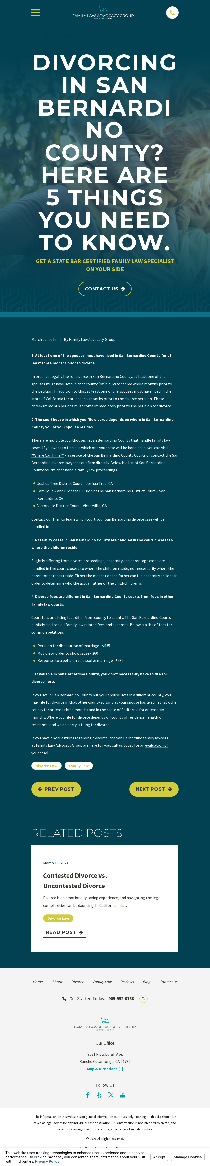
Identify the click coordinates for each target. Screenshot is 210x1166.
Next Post (154, 789)
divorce (88, 362)
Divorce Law (46, 765)
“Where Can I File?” (47, 455)
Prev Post (56, 789)
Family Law (79, 765)
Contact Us (105, 289)
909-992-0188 (121, 998)
